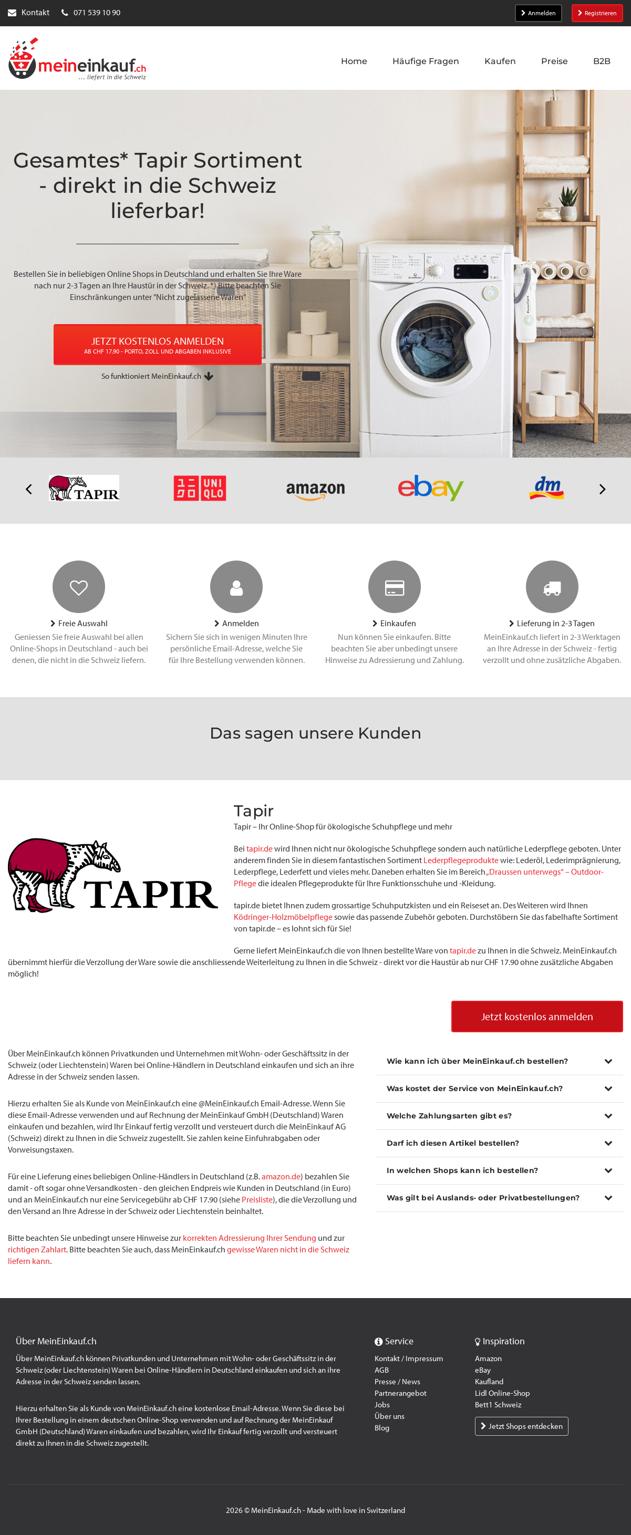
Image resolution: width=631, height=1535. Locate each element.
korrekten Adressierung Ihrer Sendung (249, 1238)
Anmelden (538, 13)
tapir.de (260, 849)
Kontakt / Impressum (409, 1358)
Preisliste (257, 1200)
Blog (382, 1428)
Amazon (488, 1358)
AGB (382, 1370)
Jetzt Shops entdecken (522, 1426)
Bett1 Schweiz (498, 1404)
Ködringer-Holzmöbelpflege (283, 917)
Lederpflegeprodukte (461, 860)
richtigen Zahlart (37, 1250)
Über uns (390, 1416)
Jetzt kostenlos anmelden (537, 1017)
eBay (483, 1370)
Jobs (382, 1404)
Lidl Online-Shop (502, 1393)
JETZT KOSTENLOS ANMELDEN (157, 345)
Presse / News (397, 1381)
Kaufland (489, 1381)
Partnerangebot (401, 1393)
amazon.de (281, 1177)
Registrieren (597, 13)
